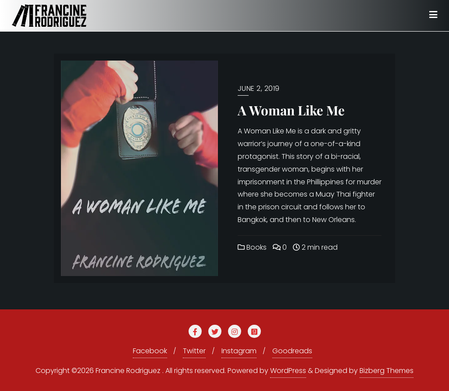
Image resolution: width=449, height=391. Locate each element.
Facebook (150, 351)
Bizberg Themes (386, 371)
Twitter (194, 351)
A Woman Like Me (291, 109)
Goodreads (292, 351)
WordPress (288, 371)
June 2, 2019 (259, 88)
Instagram (239, 351)
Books (252, 247)
